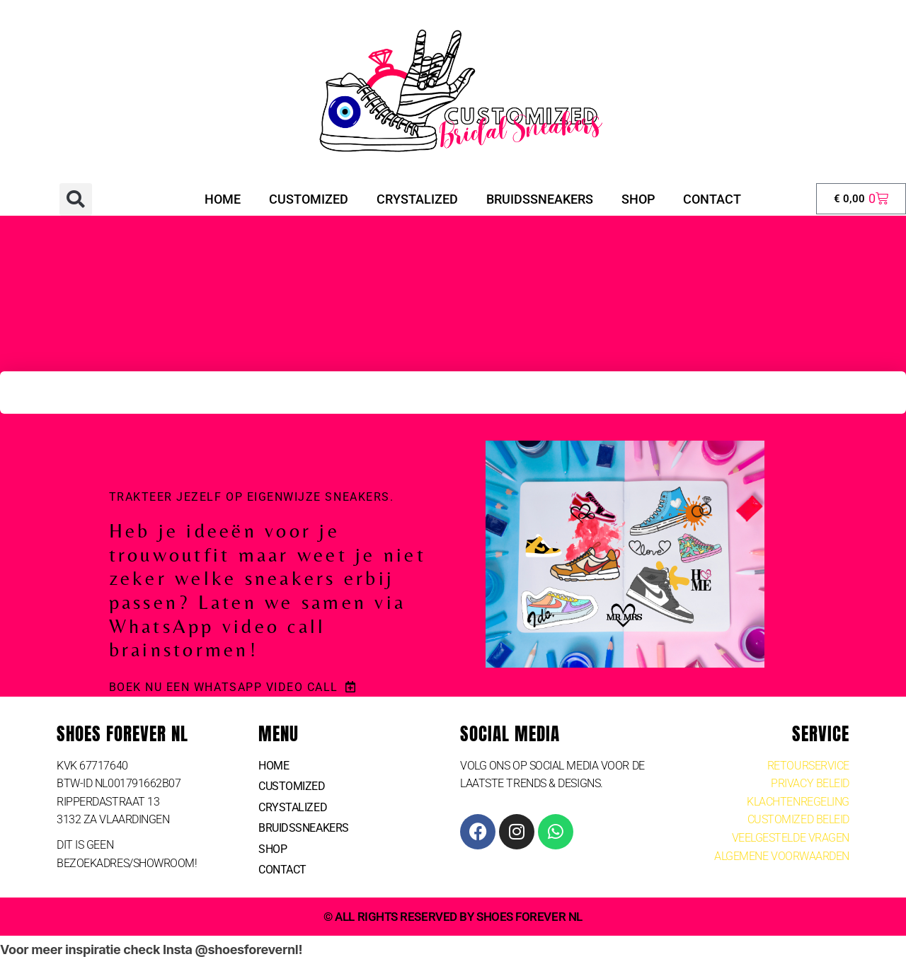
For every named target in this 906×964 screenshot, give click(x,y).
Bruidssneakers (539, 199)
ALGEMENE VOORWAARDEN (781, 856)
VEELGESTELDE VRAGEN (790, 837)
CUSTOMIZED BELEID (798, 819)
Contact (712, 199)
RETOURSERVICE (808, 765)
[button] (75, 199)
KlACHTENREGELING (798, 801)
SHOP (638, 199)
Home (223, 199)
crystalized (417, 199)
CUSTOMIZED (308, 199)
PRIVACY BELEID (810, 783)
